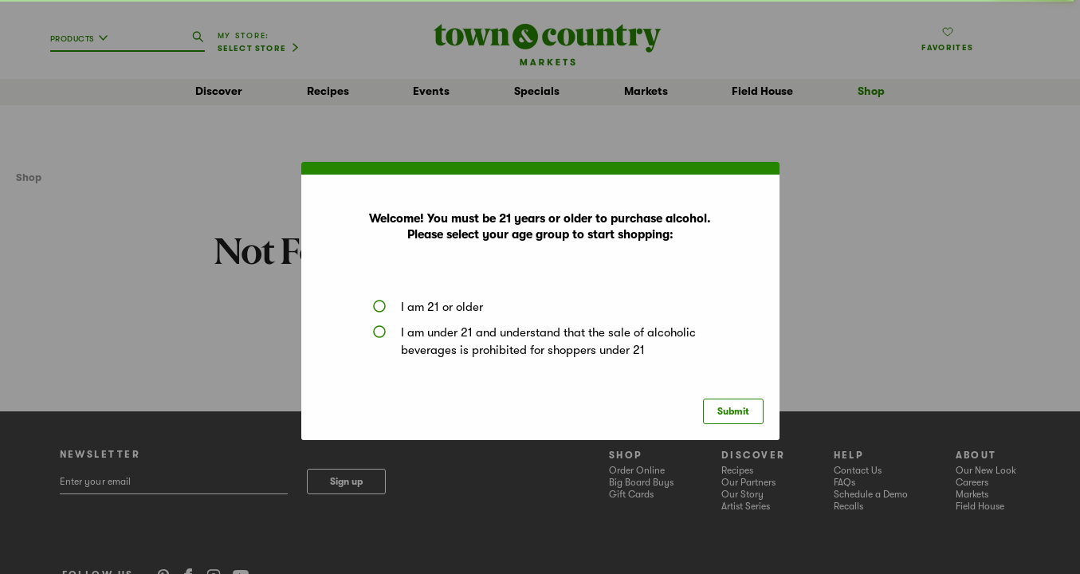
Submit (733, 411)
